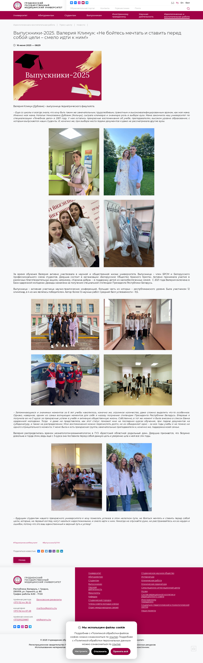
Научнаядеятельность (146, 15)
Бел (188, 2)
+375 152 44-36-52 (22, 602)
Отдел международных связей (103, 608)
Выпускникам (94, 15)
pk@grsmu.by (43, 619)
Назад (22, 560)
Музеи (144, 591)
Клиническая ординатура (154, 584)
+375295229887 (21, 619)
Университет (20, 15)
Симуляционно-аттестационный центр (160, 588)
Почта (138, 8)
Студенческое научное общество (157, 573)
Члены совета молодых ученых (103, 604)
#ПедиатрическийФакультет (25, 543)
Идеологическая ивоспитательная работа (177, 15)
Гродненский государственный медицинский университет (37, 5)
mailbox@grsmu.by (46, 608)
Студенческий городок (99, 600)
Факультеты (94, 593)
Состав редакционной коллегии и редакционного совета (158, 596)
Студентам (70, 15)
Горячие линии (122, 8)
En (182, 2)
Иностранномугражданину (120, 15)
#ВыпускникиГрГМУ (51, 543)
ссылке (113, 636)
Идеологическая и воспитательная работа (34, 25)
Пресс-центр (65, 25)
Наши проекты (148, 611)
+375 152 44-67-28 (22, 611)
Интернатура (147, 577)
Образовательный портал (82, 8)
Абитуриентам (46, 15)
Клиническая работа (151, 581)
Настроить (81, 651)
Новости (81, 25)
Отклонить (100, 651)
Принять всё (120, 651)
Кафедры (92, 597)
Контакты (104, 8)
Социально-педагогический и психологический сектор (165, 606)
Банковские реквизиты (49, 599)
